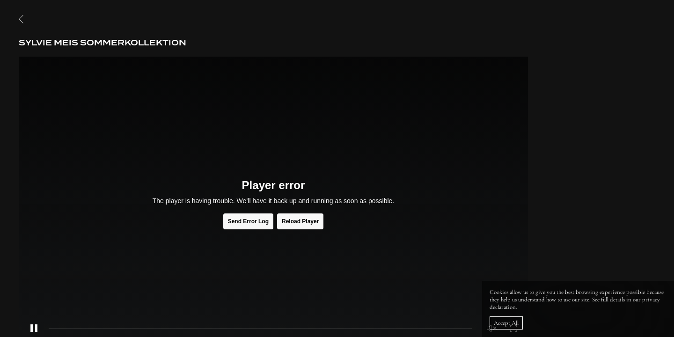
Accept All (506, 323)
